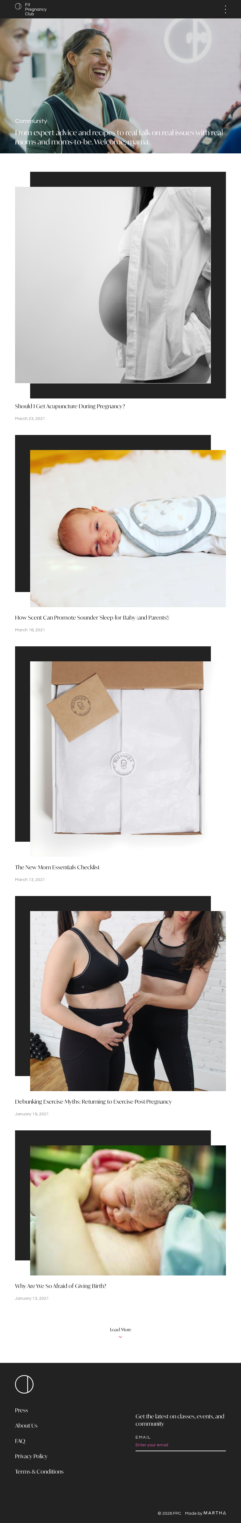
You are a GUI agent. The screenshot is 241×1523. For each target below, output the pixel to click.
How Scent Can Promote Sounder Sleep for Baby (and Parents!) (92, 618)
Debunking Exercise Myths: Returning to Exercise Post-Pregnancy (93, 1102)
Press (21, 1410)
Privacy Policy (31, 1457)
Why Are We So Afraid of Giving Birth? (60, 1286)
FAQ (20, 1441)
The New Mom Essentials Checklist (57, 868)
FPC (24, 1384)
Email (143, 1437)
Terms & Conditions (39, 1472)
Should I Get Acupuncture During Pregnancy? (70, 407)
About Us (26, 1426)
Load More (120, 1330)
